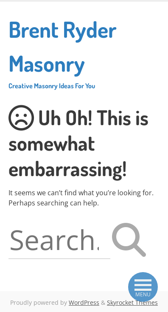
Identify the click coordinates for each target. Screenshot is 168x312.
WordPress (84, 302)
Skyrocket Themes (132, 302)
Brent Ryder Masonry (84, 52)
